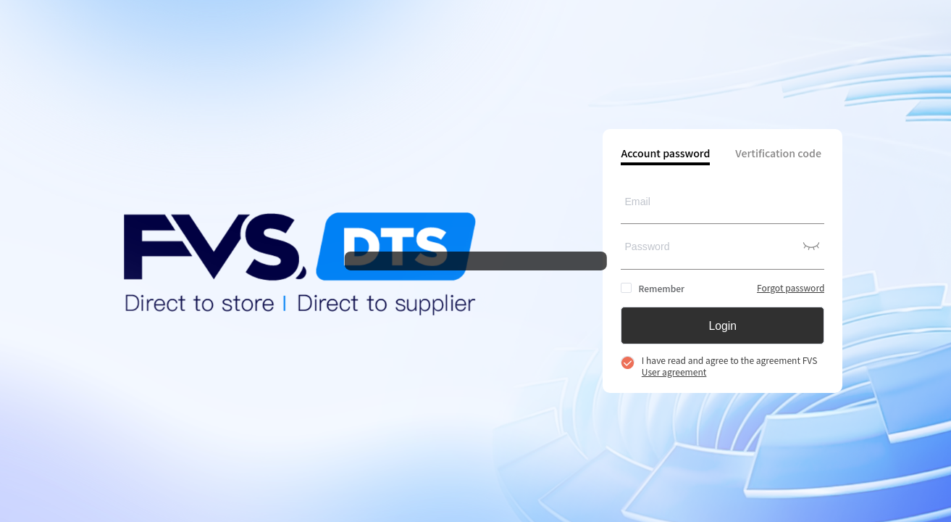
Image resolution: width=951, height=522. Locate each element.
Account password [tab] (665, 154)
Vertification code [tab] (778, 154)
